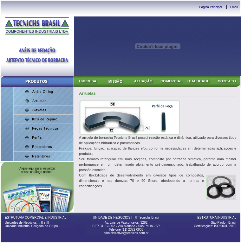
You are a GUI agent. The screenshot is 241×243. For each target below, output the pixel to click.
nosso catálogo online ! (37, 172)
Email (234, 7)
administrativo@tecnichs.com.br (126, 233)
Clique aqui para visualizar (36, 168)
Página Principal (210, 7)
